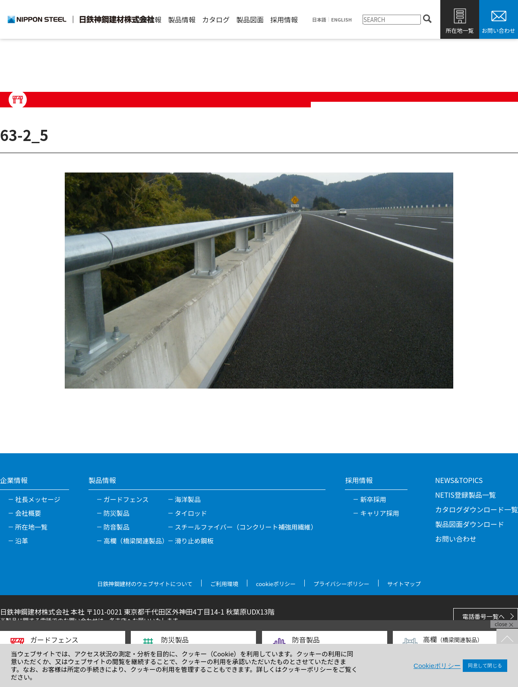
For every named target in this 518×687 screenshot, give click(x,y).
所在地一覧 (459, 30)
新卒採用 (373, 499)
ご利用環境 (224, 584)
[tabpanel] (259, 280)
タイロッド (191, 513)
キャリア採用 (379, 513)
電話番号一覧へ (483, 616)
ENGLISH (341, 19)
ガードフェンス (126, 499)
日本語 (319, 19)
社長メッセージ (37, 499)
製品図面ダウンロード (469, 524)
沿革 (21, 540)
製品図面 (250, 19)
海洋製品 (188, 499)
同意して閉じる (485, 665)
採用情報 (284, 19)
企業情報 (147, 19)
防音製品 (117, 526)
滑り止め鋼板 (194, 540)
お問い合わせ (498, 30)
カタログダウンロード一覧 (476, 509)
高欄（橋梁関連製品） (136, 540)
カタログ (216, 19)
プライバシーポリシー (341, 584)
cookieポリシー (276, 584)
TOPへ (507, 639)
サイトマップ (404, 584)
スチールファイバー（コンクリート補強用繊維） (246, 526)
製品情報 (182, 19)
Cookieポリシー (437, 665)
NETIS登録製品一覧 (465, 494)
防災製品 (117, 513)
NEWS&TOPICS (459, 480)
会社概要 (28, 513)
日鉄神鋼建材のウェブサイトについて (145, 584)
